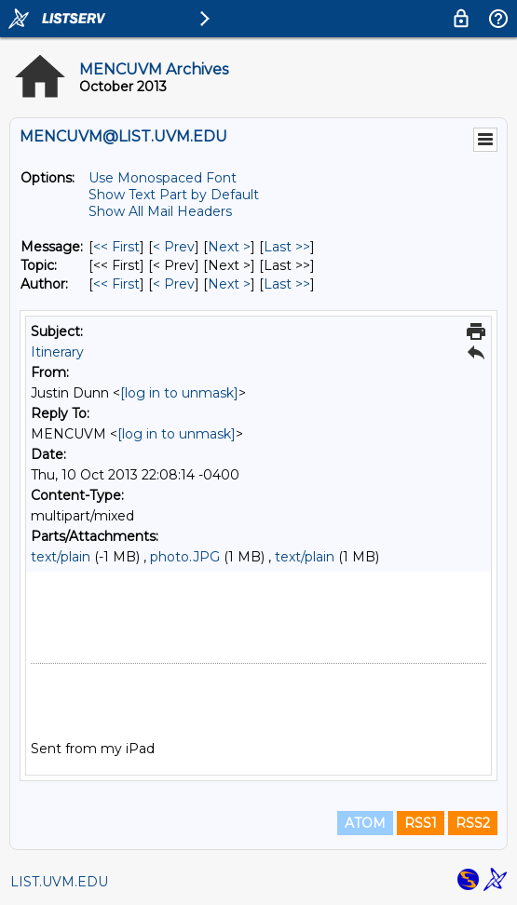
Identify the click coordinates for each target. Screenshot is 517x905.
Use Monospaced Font (162, 177)
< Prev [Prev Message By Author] (174, 284)
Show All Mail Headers (160, 211)
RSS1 (420, 823)
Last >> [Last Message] (287, 246)
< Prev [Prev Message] (174, 246)
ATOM (365, 823)
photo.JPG (185, 556)
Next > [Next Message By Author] (229, 284)
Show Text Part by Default (173, 194)
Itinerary (57, 352)
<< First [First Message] (116, 246)
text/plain (60, 556)
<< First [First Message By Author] (116, 284)
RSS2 (473, 823)
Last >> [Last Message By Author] (287, 284)
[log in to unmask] (179, 393)
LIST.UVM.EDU (59, 881)
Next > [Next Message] (229, 246)
